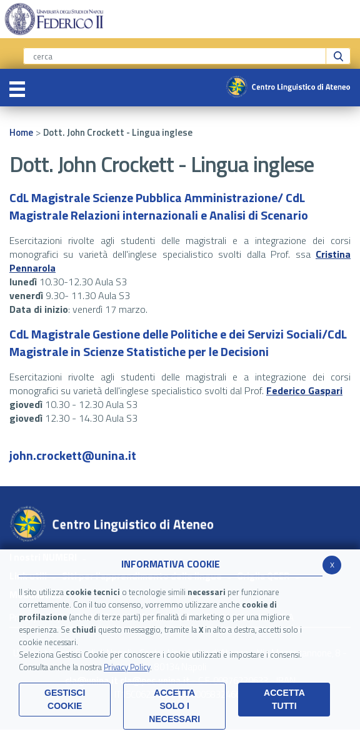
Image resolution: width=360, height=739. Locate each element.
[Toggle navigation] (17, 87)
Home (21, 132)
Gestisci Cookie (64, 699)
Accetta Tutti (284, 699)
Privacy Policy (127, 667)
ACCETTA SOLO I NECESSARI (174, 706)
